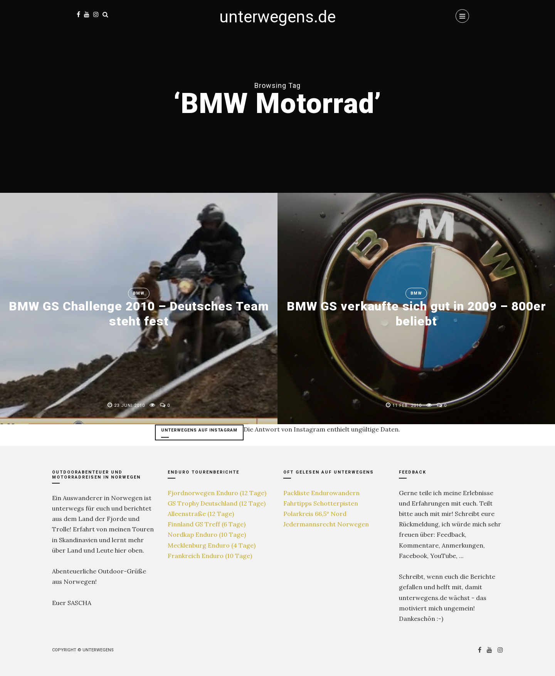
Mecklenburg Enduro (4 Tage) (212, 545)
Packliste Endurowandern (321, 493)
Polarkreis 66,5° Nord (314, 514)
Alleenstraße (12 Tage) (201, 514)
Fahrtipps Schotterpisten (320, 503)
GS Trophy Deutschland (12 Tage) (217, 503)
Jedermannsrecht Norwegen (326, 524)
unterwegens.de (277, 16)
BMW (139, 293)
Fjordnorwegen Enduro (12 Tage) (217, 493)
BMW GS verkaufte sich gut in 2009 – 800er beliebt (416, 314)
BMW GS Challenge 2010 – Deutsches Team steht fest (139, 314)
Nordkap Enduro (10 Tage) (207, 534)
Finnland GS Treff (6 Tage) (207, 524)
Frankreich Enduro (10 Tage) (210, 556)
